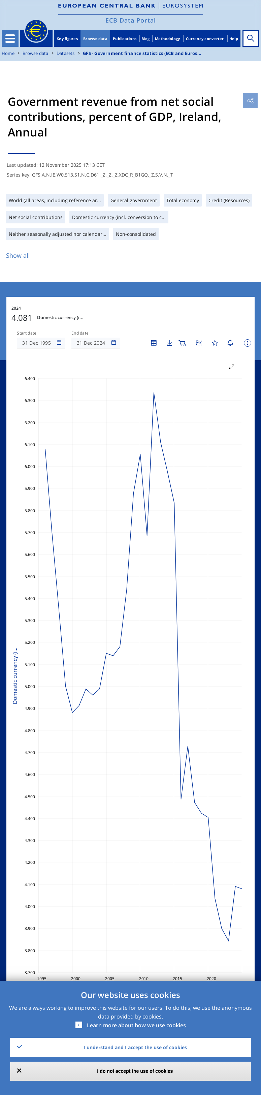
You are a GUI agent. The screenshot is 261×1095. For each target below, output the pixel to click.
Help (233, 38)
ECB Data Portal (130, 20)
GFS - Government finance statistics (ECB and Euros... (142, 53)
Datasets (66, 53)
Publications (124, 38)
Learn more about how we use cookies (136, 1025)
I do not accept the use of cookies (135, 1071)
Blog (145, 38)
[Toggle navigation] (10, 38)
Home (8, 53)
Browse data (95, 38)
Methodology (167, 38)
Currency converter (205, 38)
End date (80, 333)
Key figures (67, 38)
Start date (26, 333)
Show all (18, 255)
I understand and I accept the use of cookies (135, 1047)
